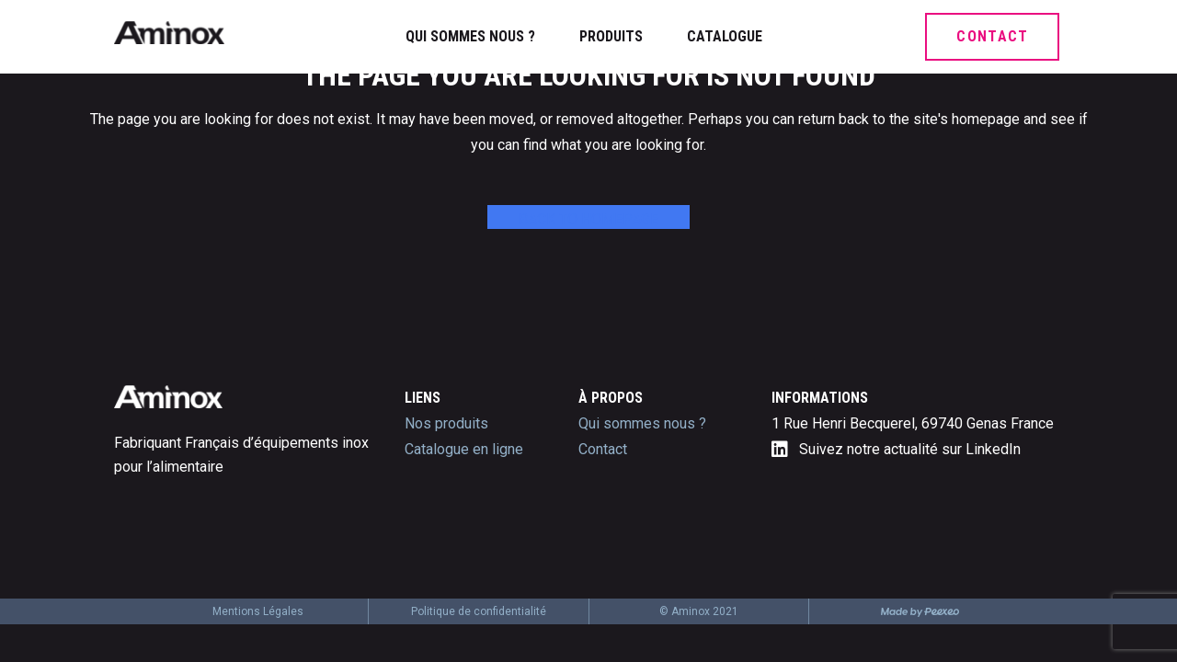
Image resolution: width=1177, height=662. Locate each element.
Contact (602, 449)
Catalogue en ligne (464, 449)
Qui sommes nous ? (470, 36)
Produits (611, 36)
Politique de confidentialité (478, 611)
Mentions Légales (257, 611)
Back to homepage (588, 219)
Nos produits (446, 423)
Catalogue (724, 36)
